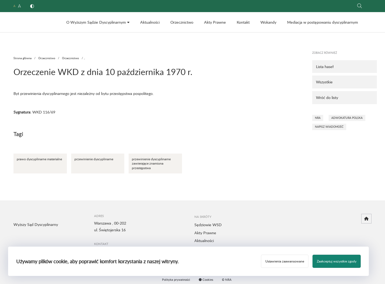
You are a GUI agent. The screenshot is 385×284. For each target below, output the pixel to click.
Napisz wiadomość (329, 127)
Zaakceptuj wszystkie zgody (336, 261)
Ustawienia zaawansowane (284, 261)
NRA (318, 118)
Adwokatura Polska (347, 118)
